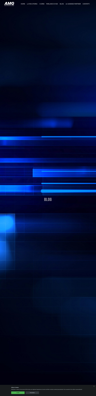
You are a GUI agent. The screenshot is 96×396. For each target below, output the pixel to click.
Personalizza (32, 392)
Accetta (17, 392)
